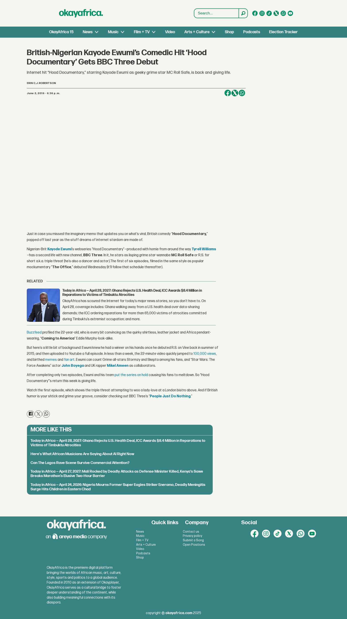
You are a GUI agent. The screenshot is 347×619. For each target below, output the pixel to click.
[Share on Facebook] (227, 93)
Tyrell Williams (204, 249)
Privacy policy (192, 536)
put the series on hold (131, 375)
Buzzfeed (34, 332)
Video (170, 32)
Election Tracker (283, 32)
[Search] (243, 13)
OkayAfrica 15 (61, 32)
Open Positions (194, 545)
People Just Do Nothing (170, 396)
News (88, 32)
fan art (69, 360)
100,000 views (204, 354)
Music (113, 32)
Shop (229, 32)
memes (51, 360)
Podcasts (251, 32)
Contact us (191, 532)
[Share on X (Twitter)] (234, 93)
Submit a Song (193, 540)
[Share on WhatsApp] (242, 93)
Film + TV (142, 32)
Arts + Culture (197, 32)
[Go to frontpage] (81, 13)
